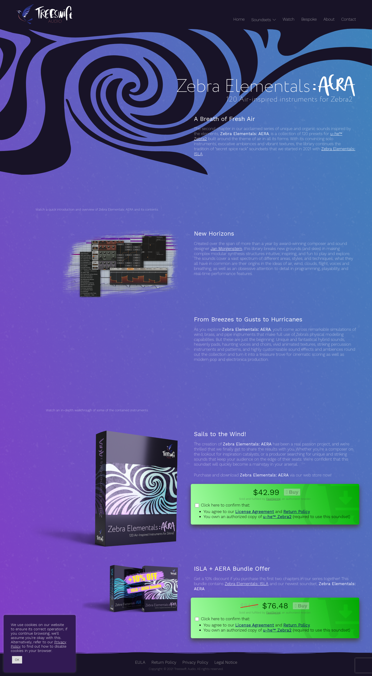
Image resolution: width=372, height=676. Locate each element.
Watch (288, 19)
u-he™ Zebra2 (277, 516)
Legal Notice (225, 662)
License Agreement (254, 511)
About (329, 19)
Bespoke (309, 19)
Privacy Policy (195, 662)
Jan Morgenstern (226, 248)
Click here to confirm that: (275, 511)
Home (239, 19)
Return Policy (296, 511)
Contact (348, 19)
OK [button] (17, 660)
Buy (292, 492)
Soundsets (261, 20)
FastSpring (273, 499)
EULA (140, 662)
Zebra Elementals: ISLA (246, 584)
